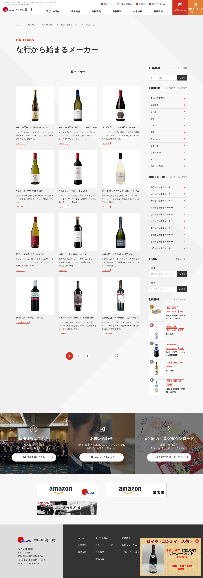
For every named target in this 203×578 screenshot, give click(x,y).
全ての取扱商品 (54, 25)
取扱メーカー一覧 (111, 4)
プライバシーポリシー (135, 552)
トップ (19, 25)
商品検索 (127, 11)
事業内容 (95, 11)
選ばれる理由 (76, 11)
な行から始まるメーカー (82, 25)
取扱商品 (111, 11)
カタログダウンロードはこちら (169, 457)
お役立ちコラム (158, 4)
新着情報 (143, 4)
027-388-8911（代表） (36, 560)
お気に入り (129, 4)
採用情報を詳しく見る (34, 457)
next (115, 366)
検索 (183, 78)
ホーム (79, 538)
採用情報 (160, 11)
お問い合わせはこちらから (102, 457)
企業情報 (144, 11)
